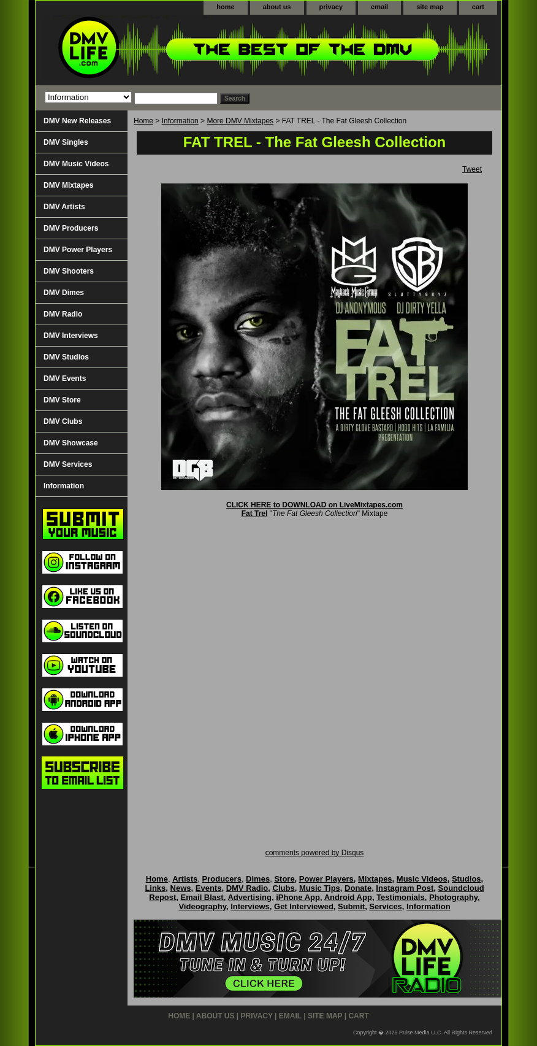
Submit (351, 906)
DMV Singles (66, 142)
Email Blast (202, 897)
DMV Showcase (71, 443)
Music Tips (319, 888)
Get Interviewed (303, 906)
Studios (466, 878)
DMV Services (68, 464)
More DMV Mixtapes (240, 121)
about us (277, 6)
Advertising (249, 897)
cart (478, 6)
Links (155, 888)
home (225, 6)
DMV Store (62, 400)
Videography (202, 906)
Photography (453, 897)
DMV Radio (63, 314)
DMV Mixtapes (68, 185)
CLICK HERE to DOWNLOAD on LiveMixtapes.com (314, 505)
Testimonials (400, 897)
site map (430, 6)
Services (385, 906)
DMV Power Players (78, 249)
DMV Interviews (71, 335)
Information (180, 121)
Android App (348, 897)
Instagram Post (404, 888)
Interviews (250, 906)
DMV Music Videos (76, 164)
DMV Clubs (63, 421)
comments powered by (314, 852)
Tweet (472, 169)
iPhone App (298, 897)
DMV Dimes (64, 292)
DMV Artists (64, 206)
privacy (331, 6)
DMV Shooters (69, 271)
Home (143, 121)
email (379, 6)
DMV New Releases (77, 121)
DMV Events (65, 378)
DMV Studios (66, 357)
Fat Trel (255, 513)
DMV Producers (71, 228)
